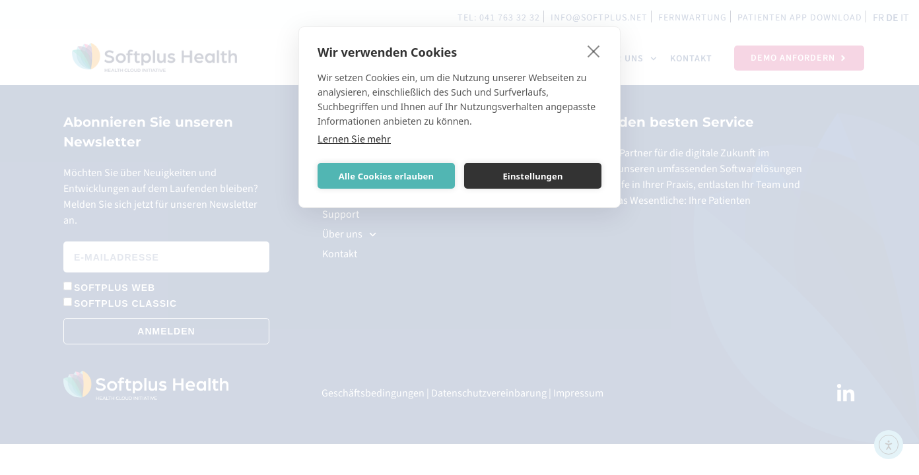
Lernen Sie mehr (354, 139)
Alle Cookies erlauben (386, 176)
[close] (594, 50)
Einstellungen (532, 176)
